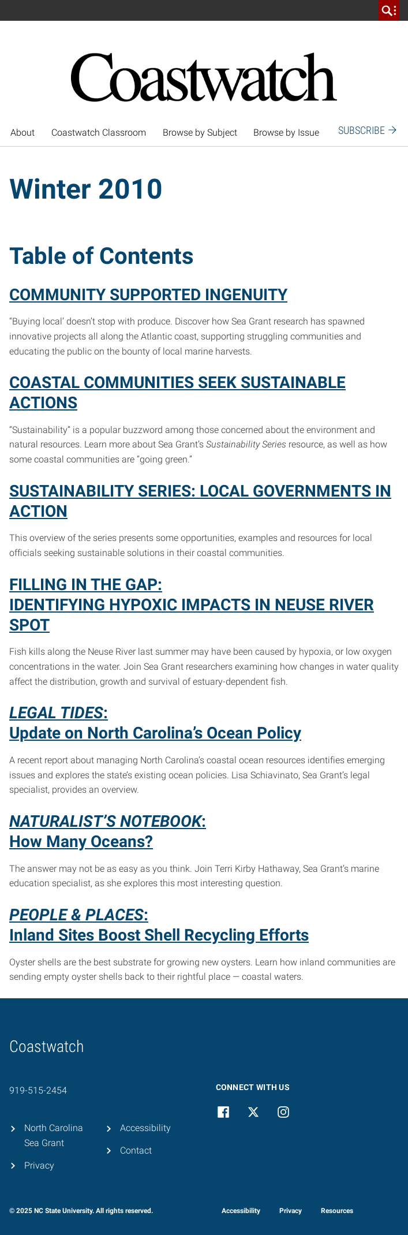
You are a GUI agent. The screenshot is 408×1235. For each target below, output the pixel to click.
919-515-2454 (38, 1090)
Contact (136, 1150)
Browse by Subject (200, 132)
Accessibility (145, 1127)
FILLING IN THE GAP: (85, 584)
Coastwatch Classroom (98, 132)
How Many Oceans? (81, 841)
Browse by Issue (286, 132)
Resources (337, 1211)
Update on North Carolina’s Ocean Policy (155, 733)
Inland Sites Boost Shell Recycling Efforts (159, 935)
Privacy (39, 1165)
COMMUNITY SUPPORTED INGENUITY (148, 294)
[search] (389, 10)
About (22, 132)
